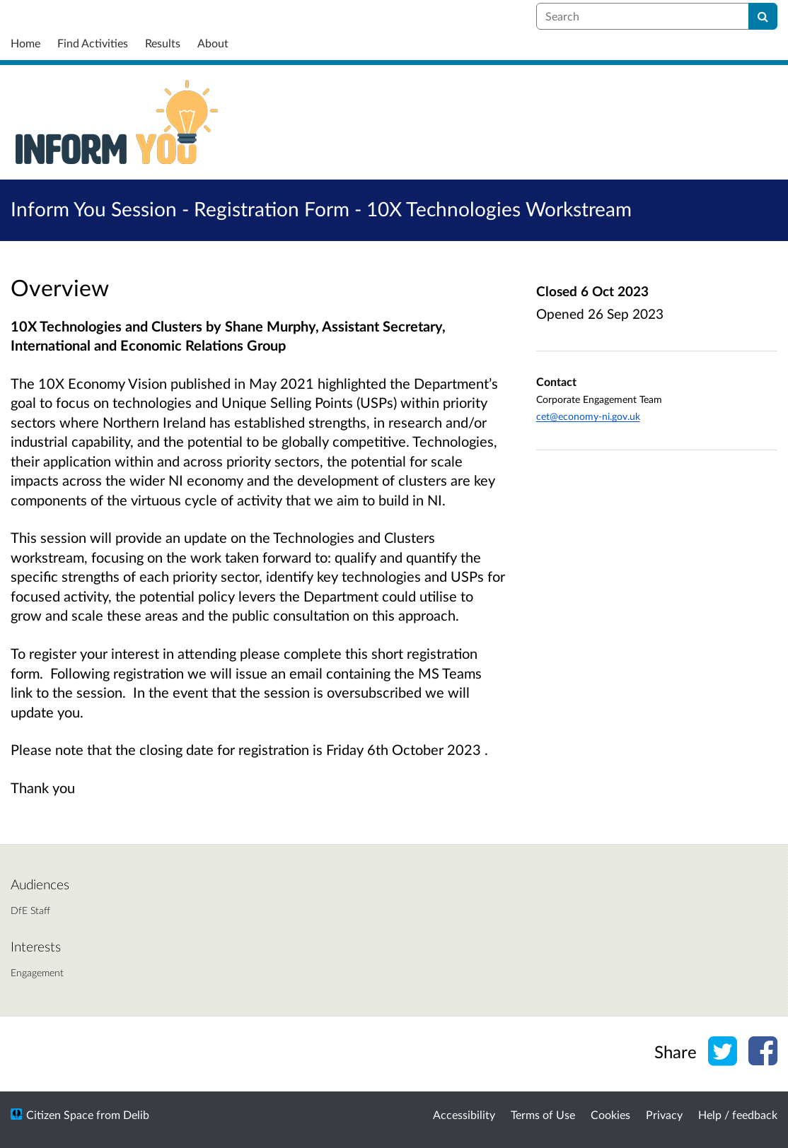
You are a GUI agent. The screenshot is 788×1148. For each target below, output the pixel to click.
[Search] (762, 16)
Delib (136, 1114)
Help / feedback (737, 1114)
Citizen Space (59, 1114)
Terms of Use (543, 1114)
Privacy (664, 1114)
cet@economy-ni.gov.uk (588, 416)
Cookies (610, 1114)
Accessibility (464, 1114)
